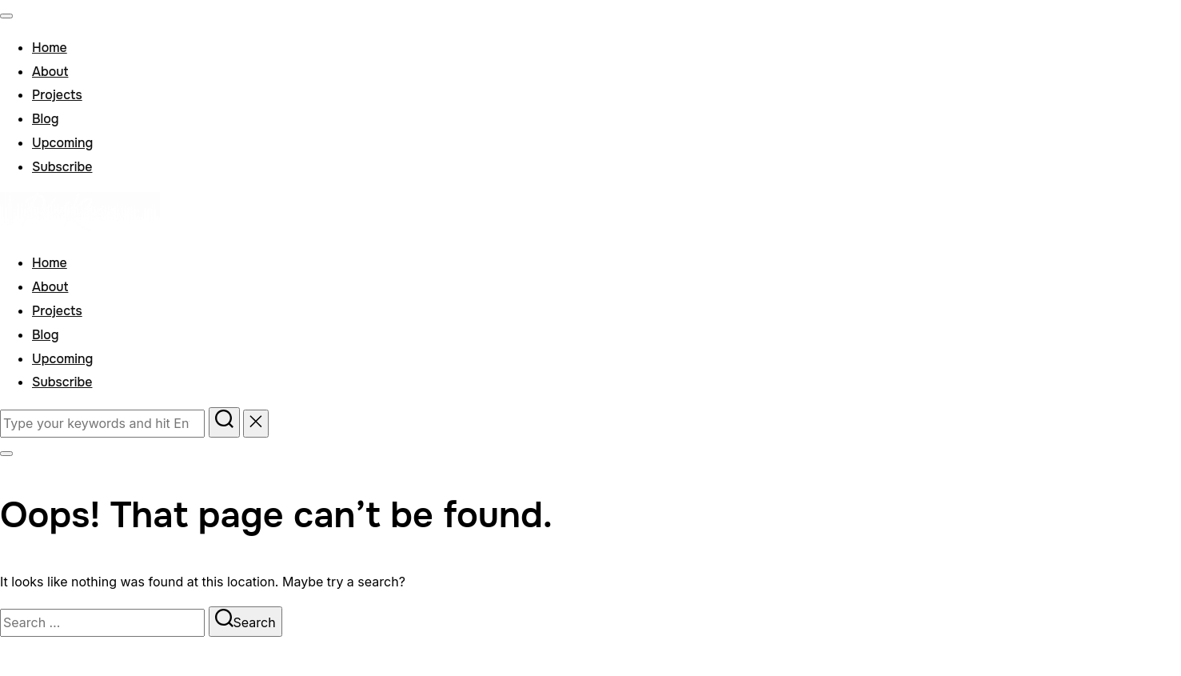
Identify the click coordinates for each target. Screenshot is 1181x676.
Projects (57, 94)
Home (49, 47)
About (50, 71)
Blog (45, 118)
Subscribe (62, 166)
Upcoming (62, 142)
